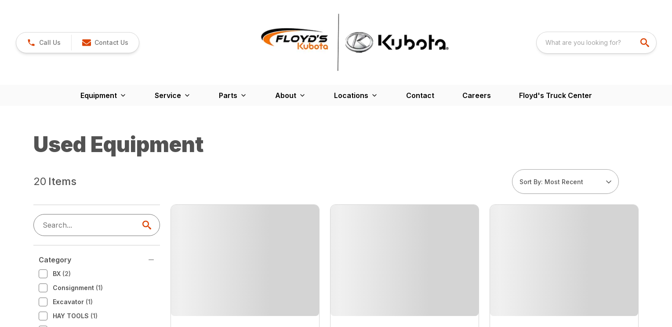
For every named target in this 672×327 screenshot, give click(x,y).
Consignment (71, 182)
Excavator (66, 196)
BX (55, 168)
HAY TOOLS (68, 210)
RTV (57, 266)
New (57, 252)
